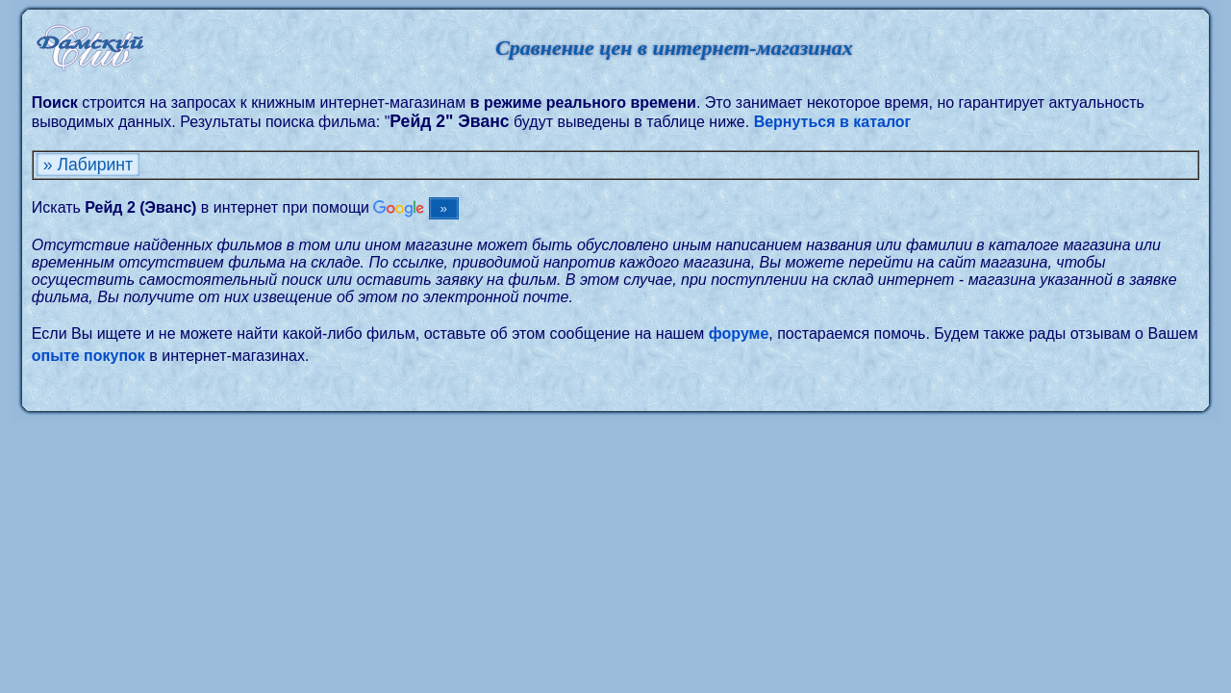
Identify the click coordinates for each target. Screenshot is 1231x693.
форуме (739, 333)
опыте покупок (88, 355)
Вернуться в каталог (833, 122)
